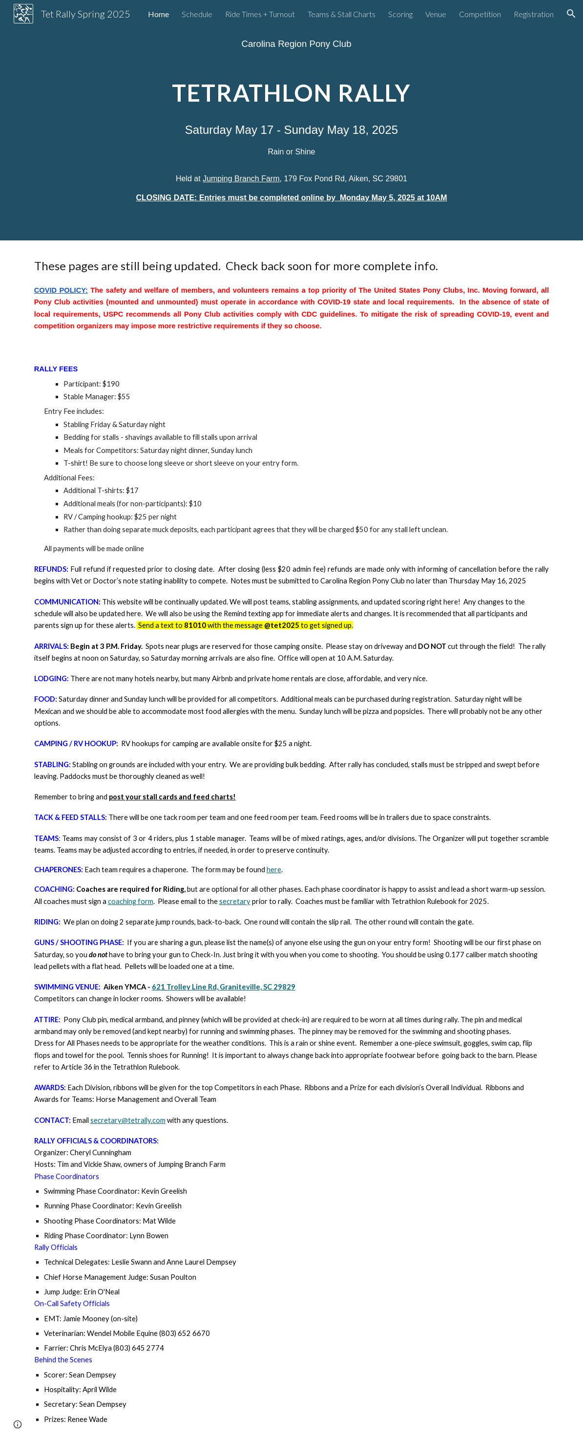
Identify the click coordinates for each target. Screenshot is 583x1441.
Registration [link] (534, 14)
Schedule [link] (197, 14)
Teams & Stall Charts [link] (341, 14)
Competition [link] (480, 14)
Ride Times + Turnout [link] (260, 14)
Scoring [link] (400, 14)
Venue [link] (435, 14)
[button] (571, 13)
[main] (291, 43)
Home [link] (158, 14)
